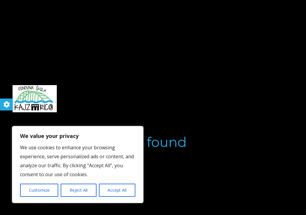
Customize (39, 190)
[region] (77, 164)
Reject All (79, 190)
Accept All (117, 190)
